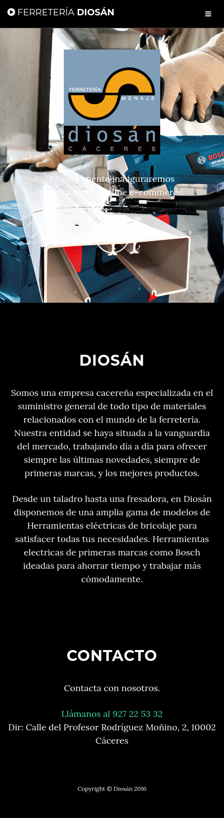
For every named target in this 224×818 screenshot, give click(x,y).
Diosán (60, 12)
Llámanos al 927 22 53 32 (112, 713)
